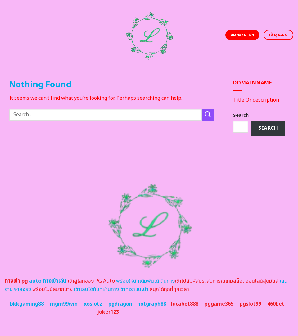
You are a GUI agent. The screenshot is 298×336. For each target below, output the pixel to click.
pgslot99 (250, 304)
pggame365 (219, 304)
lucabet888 (184, 304)
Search (241, 115)
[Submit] (208, 115)
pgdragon (120, 304)
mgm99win (64, 304)
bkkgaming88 (27, 304)
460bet (275, 304)
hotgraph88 (151, 304)
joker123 (108, 312)
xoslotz (93, 304)
